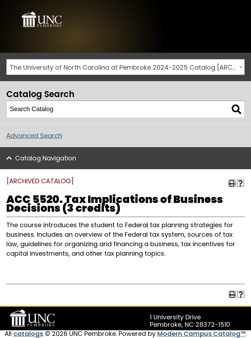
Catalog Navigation (45, 158)
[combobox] (125, 67)
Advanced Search (34, 135)
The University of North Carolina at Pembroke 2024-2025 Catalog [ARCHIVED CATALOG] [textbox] (127, 67)
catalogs (28, 333)
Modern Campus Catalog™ (201, 333)
